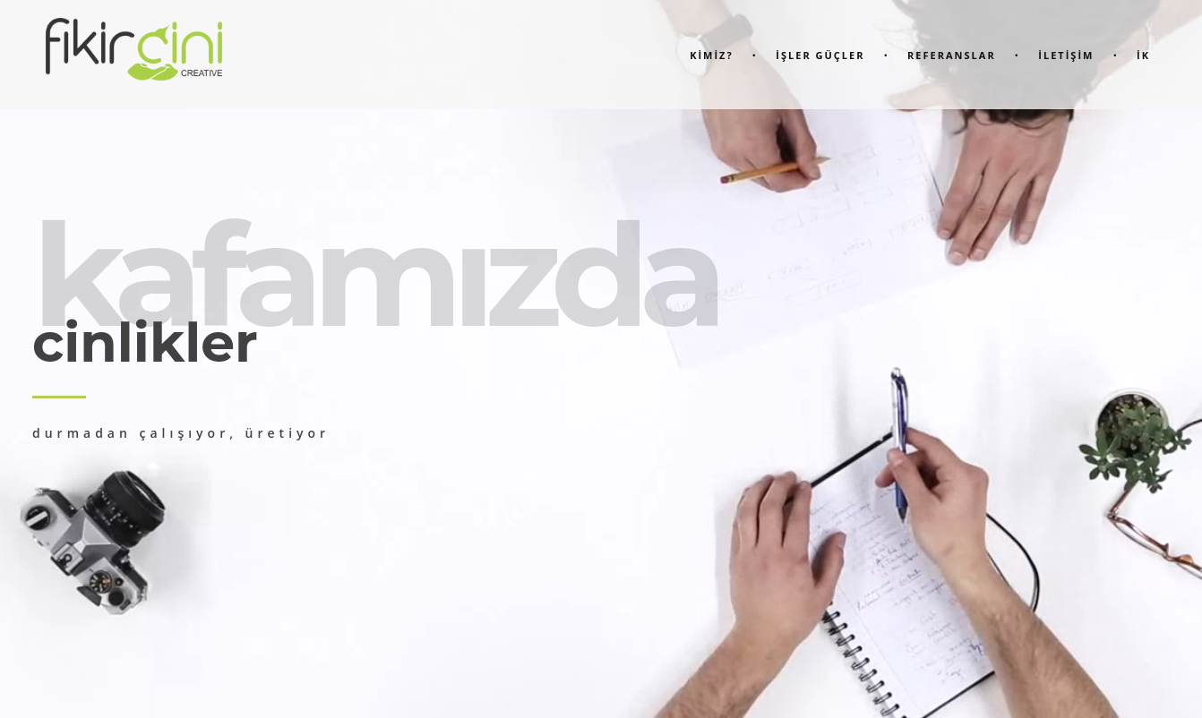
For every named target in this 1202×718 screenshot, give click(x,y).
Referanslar (951, 55)
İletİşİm (1066, 55)
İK (1143, 55)
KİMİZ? (712, 55)
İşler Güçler (820, 55)
